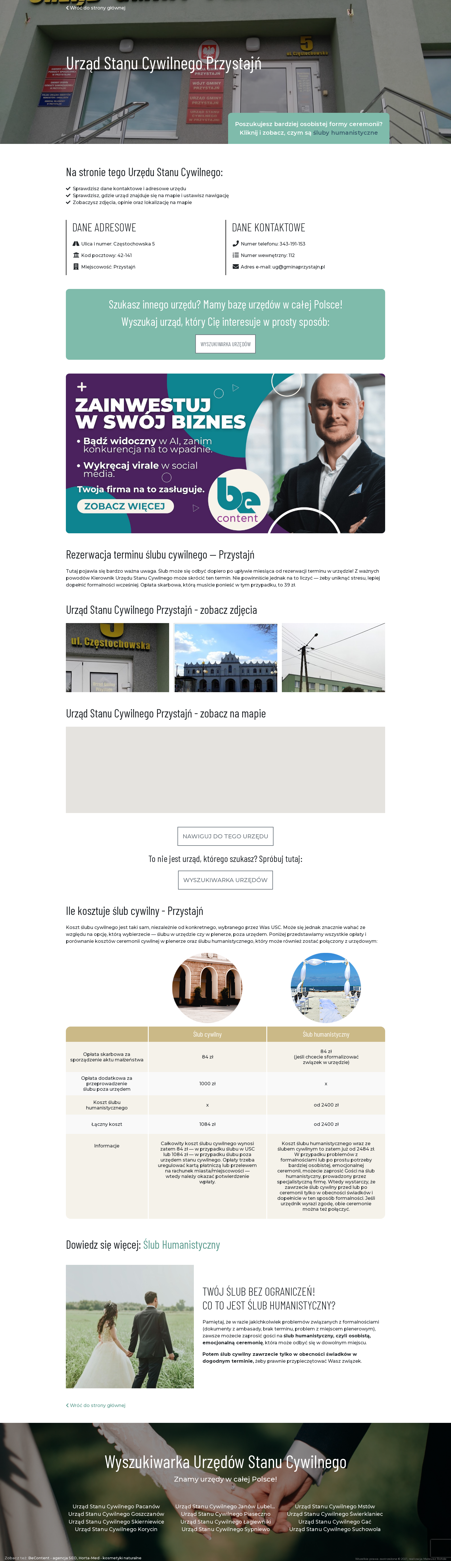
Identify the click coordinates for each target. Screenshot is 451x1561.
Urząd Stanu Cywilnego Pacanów (116, 1506)
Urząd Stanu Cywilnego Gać (334, 1522)
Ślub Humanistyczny (181, 1244)
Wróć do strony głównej (95, 8)
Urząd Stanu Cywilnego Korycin (116, 1529)
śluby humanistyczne (345, 132)
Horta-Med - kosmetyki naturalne (110, 1558)
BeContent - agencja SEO (52, 1558)
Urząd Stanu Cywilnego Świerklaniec (335, 1514)
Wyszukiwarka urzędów (225, 343)
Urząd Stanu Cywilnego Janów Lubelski (225, 1506)
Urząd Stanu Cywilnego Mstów (335, 1506)
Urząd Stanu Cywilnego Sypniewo (225, 1529)
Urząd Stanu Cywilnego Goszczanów (116, 1514)
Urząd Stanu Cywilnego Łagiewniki (225, 1522)
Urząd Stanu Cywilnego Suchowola (335, 1529)
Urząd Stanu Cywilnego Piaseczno (225, 1514)
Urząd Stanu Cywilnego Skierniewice (116, 1522)
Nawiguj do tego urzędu (225, 836)
